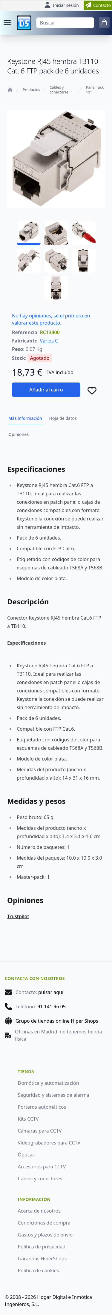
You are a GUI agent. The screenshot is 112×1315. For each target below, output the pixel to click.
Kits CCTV (28, 1119)
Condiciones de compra (44, 1222)
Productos (31, 89)
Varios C (49, 340)
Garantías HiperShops (42, 1258)
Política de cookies (38, 1270)
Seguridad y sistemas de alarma (53, 1095)
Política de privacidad (42, 1246)
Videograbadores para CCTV (49, 1142)
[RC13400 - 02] (56, 233)
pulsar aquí (50, 992)
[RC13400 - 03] (84, 233)
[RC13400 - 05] (56, 261)
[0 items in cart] (104, 22)
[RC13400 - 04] (29, 261)
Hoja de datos (63, 418)
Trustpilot (18, 916)
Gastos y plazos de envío (45, 1234)
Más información (25, 418)
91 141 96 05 (51, 1006)
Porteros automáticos (42, 1107)
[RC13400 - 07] (56, 288)
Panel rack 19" (95, 90)
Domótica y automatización (48, 1083)
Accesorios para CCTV (42, 1166)
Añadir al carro (46, 389)
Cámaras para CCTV (40, 1130)
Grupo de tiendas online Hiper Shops (57, 1021)
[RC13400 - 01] (29, 233)
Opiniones (18, 434)
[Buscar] (65, 22)
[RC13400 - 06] (84, 261)
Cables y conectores (59, 90)
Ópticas (26, 1154)
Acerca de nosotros (39, 1211)
